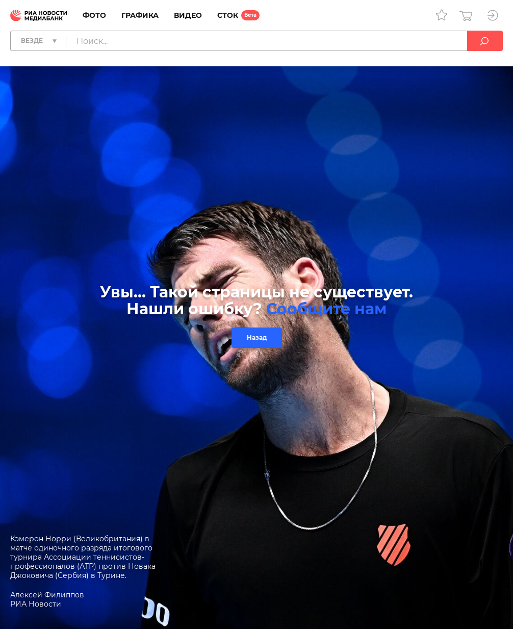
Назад (257, 337)
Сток (227, 15)
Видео (188, 15)
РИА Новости (35, 604)
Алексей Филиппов (47, 594)
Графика (140, 15)
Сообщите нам (326, 308)
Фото (94, 15)
